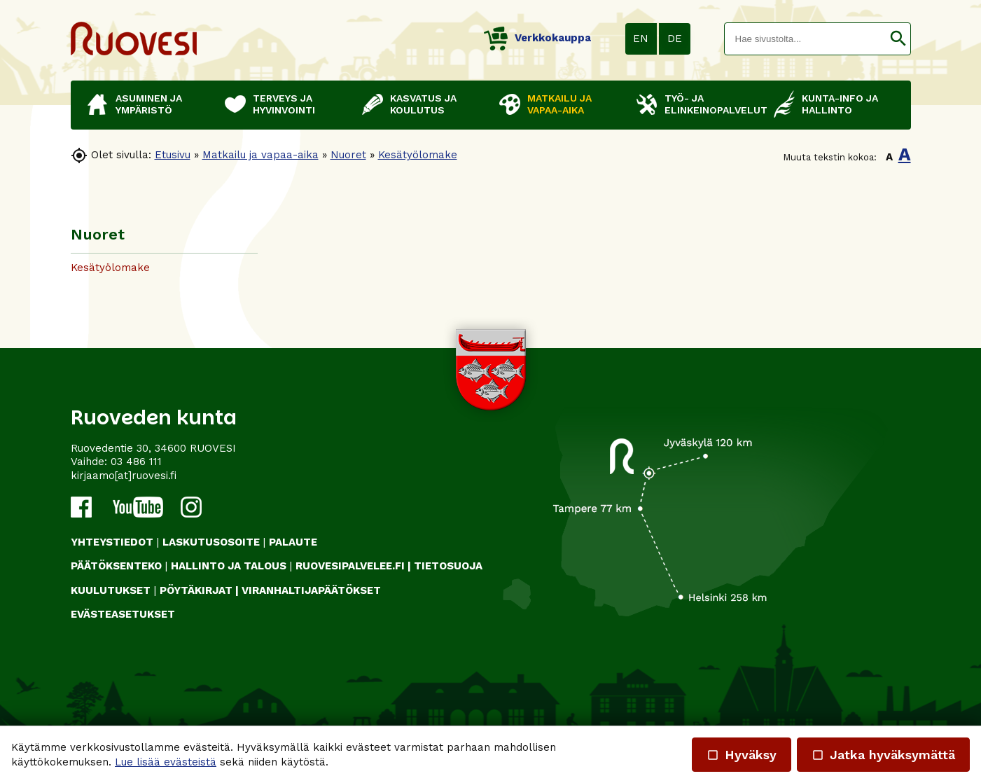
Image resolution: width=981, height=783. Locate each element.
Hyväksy (742, 754)
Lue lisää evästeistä (165, 762)
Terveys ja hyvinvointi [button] (284, 104)
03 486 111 (136, 461)
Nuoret (348, 154)
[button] (898, 39)
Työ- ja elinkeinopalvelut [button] (712, 104)
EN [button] (640, 38)
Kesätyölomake (417, 154)
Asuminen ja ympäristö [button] (149, 104)
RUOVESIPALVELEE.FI (350, 566)
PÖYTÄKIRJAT (196, 590)
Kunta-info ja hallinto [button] (840, 104)
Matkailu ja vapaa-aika (260, 154)
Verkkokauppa (537, 38)
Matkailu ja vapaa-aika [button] (559, 104)
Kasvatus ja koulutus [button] (423, 104)
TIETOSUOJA (448, 566)
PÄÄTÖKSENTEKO (116, 566)
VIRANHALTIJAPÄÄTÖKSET (311, 590)
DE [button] (674, 38)
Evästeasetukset (123, 614)
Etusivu (172, 154)
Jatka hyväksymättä (883, 754)
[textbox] (805, 39)
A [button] (889, 157)
